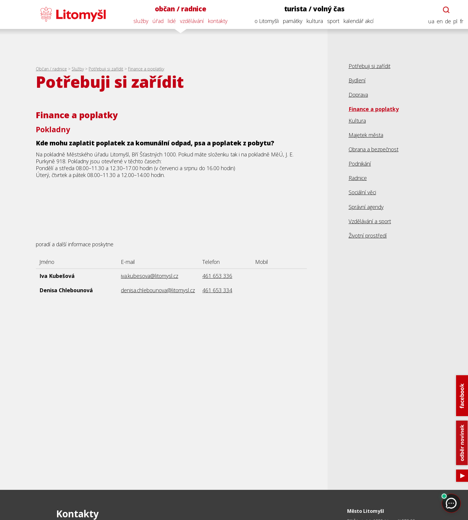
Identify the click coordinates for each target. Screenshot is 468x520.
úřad (158, 20)
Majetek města (366, 135)
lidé (172, 20)
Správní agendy (366, 206)
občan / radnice (180, 8)
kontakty (217, 20)
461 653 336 (217, 275)
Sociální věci (362, 192)
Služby (78, 69)
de (448, 21)
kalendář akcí (359, 20)
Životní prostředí (368, 235)
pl (455, 21)
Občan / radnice (51, 69)
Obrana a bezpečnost (373, 149)
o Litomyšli (267, 20)
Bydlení (357, 80)
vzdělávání (192, 20)
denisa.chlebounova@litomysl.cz (158, 290)
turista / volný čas (314, 8)
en (440, 21)
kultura (315, 20)
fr (461, 21)
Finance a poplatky (146, 69)
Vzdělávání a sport (370, 221)
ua (431, 21)
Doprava (358, 94)
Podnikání (360, 163)
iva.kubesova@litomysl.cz (149, 275)
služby (140, 20)
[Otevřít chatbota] (446, 10)
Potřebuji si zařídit (106, 69)
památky (292, 20)
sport (333, 20)
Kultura (357, 120)
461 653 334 (217, 290)
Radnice (358, 177)
